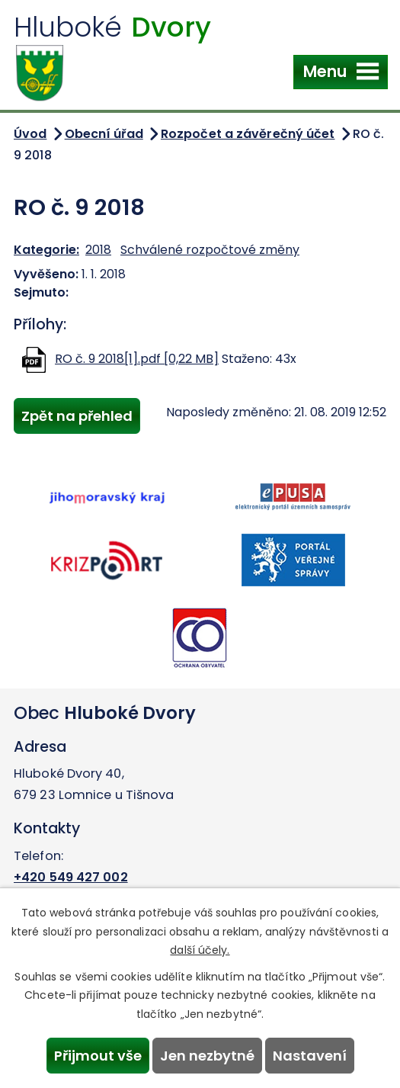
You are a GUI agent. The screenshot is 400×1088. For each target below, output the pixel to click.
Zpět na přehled (77, 415)
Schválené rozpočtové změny (209, 249)
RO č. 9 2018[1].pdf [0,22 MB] (137, 358)
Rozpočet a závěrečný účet (248, 134)
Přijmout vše (98, 1055)
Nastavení (310, 1055)
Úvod (30, 134)
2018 (98, 249)
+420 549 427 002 (71, 877)
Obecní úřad (104, 134)
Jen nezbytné (207, 1055)
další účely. (199, 950)
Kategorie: (46, 249)
